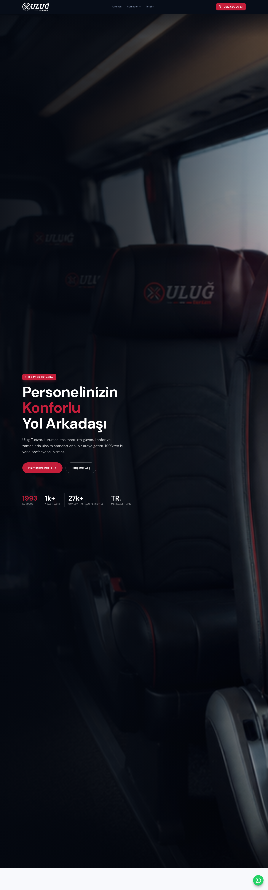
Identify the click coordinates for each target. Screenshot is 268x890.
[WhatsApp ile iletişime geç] (258, 880)
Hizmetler (134, 6)
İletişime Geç (81, 468)
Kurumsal (116, 6)
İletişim (150, 6)
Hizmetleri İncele (42, 468)
